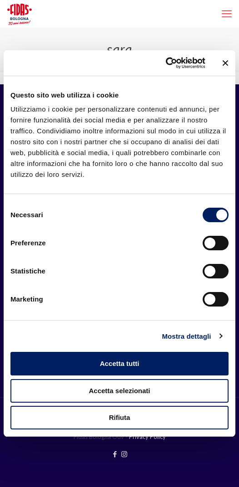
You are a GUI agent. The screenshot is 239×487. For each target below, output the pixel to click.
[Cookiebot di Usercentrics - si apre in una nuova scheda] (165, 63)
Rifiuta (119, 417)
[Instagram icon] (124, 454)
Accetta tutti (119, 363)
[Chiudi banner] (225, 63)
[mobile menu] (226, 13)
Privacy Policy (147, 436)
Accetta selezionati (119, 390)
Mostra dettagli (186, 336)
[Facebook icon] (114, 454)
